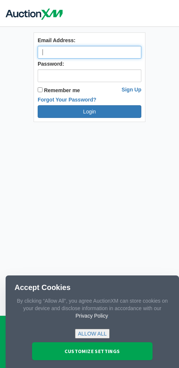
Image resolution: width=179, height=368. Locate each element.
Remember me (59, 90)
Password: (51, 64)
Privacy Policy (92, 316)
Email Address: (56, 40)
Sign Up (131, 90)
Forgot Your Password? (67, 100)
